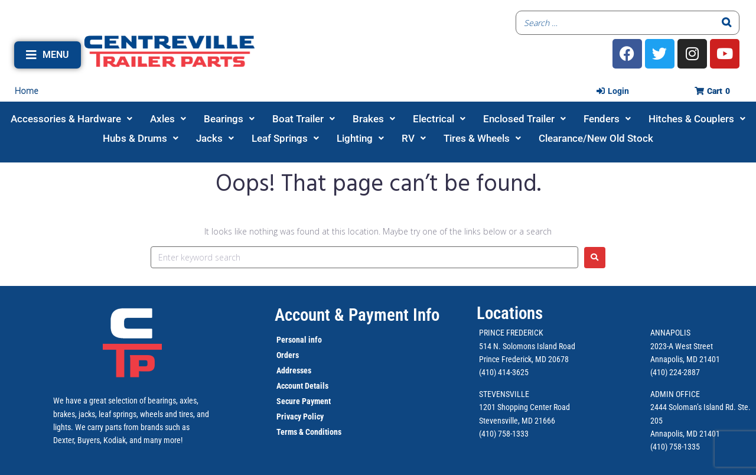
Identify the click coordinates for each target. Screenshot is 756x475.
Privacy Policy (300, 416)
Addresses (293, 370)
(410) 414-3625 (504, 372)
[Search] (727, 22)
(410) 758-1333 (504, 433)
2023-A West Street (681, 346)
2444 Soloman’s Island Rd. (693, 407)
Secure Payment (303, 401)
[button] (47, 55)
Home (26, 90)
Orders (287, 355)
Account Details (302, 386)
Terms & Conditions (308, 432)
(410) (658, 446)
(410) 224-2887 (675, 372)
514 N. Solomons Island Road (527, 346)
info (314, 339)
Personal (291, 339)
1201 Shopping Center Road (524, 407)
